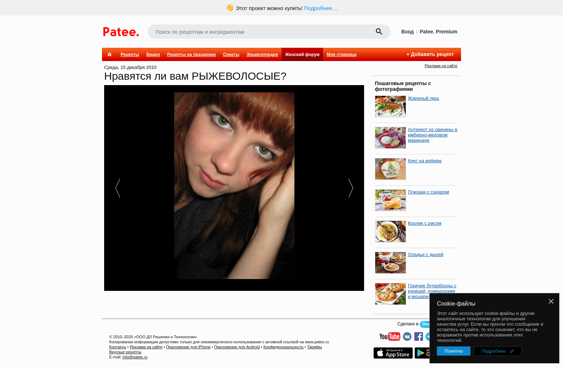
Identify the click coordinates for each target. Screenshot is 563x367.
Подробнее (493, 351)
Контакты (117, 347)
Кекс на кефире (425, 160)
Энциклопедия (262, 54)
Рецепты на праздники (191, 54)
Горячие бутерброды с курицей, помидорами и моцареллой (432, 291)
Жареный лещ (423, 98)
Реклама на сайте (441, 66)
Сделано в (408, 323)
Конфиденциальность (284, 347)
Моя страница (342, 54)
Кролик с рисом (424, 223)
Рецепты (130, 54)
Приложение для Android (237, 347)
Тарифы (314, 347)
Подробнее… (321, 8)
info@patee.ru (134, 357)
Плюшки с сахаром (428, 192)
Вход (407, 31)
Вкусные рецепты (125, 352)
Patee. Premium (438, 31)
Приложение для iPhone (188, 347)
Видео (153, 54)
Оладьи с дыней (425, 254)
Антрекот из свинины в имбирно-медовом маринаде (432, 135)
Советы (231, 54)
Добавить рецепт (432, 54)
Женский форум (302, 54)
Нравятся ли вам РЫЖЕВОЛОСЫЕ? (195, 76)
